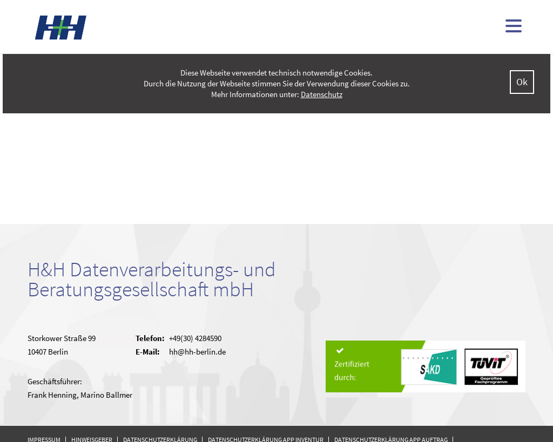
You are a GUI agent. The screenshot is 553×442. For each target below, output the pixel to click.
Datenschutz (321, 94)
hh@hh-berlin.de (197, 351)
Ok (522, 82)
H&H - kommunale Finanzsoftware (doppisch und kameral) (61, 27)
